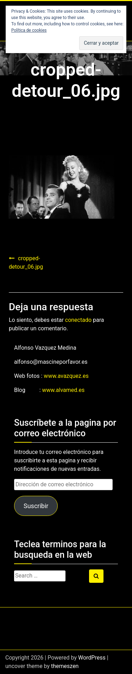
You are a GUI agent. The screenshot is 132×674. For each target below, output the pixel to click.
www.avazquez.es (66, 376)
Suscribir (36, 506)
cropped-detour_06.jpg (26, 262)
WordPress (92, 657)
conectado (78, 320)
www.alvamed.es (63, 390)
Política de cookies (29, 30)
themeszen (64, 666)
